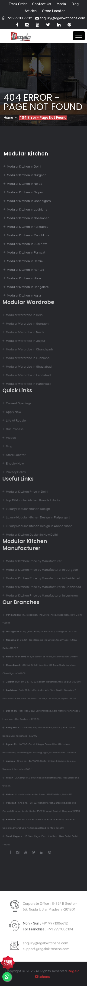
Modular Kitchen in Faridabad (27, 226)
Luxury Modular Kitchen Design (26, 509)
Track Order (18, 4)
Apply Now (11, 412)
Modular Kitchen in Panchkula (28, 235)
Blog (75, 4)
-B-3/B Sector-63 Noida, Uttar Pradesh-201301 (40, 656)
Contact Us (41, 4)
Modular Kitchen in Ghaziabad (28, 218)
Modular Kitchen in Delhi (24, 166)
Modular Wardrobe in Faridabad (26, 375)
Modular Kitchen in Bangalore (28, 287)
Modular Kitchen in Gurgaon (26, 175)
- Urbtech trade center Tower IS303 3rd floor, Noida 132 (37, 794)
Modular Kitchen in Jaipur (25, 192)
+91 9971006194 (60, 927)
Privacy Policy (14, 472)
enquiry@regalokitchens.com (60, 18)
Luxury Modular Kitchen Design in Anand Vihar (37, 526)
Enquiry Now (13, 463)
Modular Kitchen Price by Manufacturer (32, 561)
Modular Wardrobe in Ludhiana (26, 358)
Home (8, 117)
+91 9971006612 (17, 18)
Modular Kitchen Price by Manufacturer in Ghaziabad (41, 587)
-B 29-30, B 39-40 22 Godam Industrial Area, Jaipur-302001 (41, 681)
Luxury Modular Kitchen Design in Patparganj (36, 517)
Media (61, 4)
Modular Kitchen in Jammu (26, 261)
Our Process (13, 429)
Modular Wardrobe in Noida (23, 332)
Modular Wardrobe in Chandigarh (27, 349)
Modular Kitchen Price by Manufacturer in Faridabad (41, 578)
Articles (31, 11)
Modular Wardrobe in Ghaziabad (27, 366)
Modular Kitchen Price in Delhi (25, 491)
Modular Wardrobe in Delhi (23, 315)
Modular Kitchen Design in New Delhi (30, 534)
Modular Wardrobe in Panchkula (27, 384)
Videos (9, 437)
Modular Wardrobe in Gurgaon (25, 323)
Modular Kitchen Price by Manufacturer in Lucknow (40, 595)
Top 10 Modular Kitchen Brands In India (31, 500)
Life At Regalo (14, 420)
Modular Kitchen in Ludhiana (27, 209)
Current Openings (17, 403)
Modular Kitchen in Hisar (24, 278)
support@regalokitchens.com (46, 947)
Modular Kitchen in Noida (24, 183)
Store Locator (53, 11)
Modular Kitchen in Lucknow (27, 244)
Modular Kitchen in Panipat (26, 252)
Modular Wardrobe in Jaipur (24, 341)
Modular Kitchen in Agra (24, 295)
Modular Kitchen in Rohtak (25, 269)
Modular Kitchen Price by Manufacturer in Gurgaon (40, 569)
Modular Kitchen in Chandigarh (29, 201)
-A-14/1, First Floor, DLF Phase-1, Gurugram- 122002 (40, 631)
